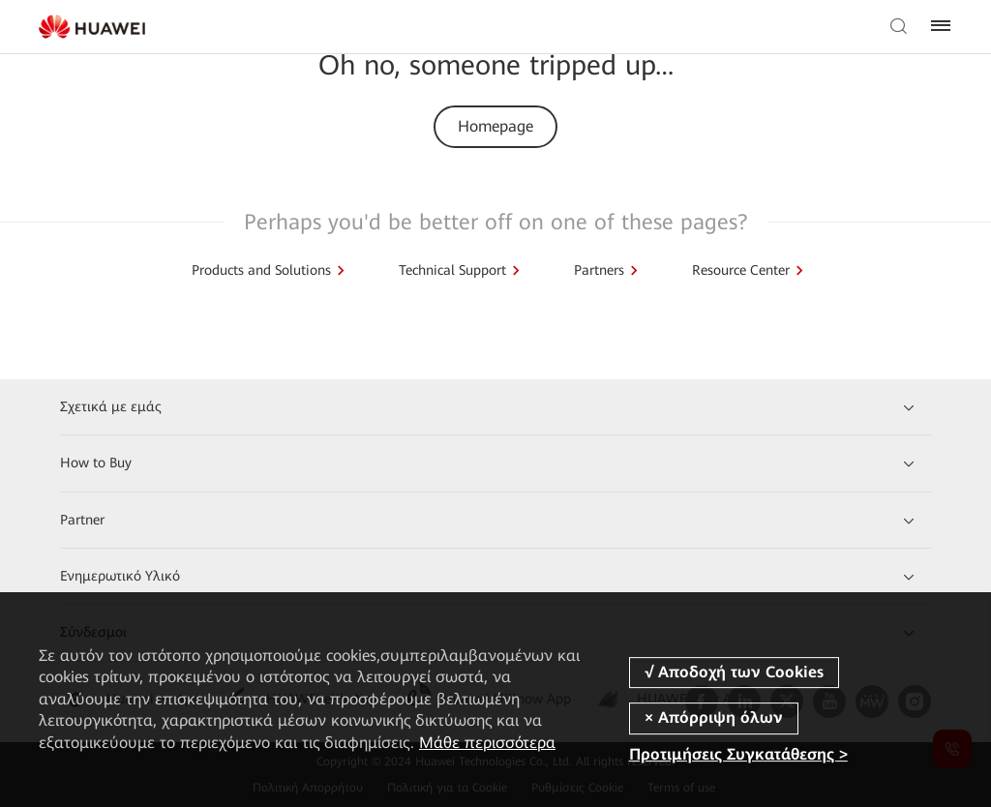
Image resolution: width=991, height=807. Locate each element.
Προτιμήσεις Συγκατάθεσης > (738, 755)
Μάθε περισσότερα (487, 742)
